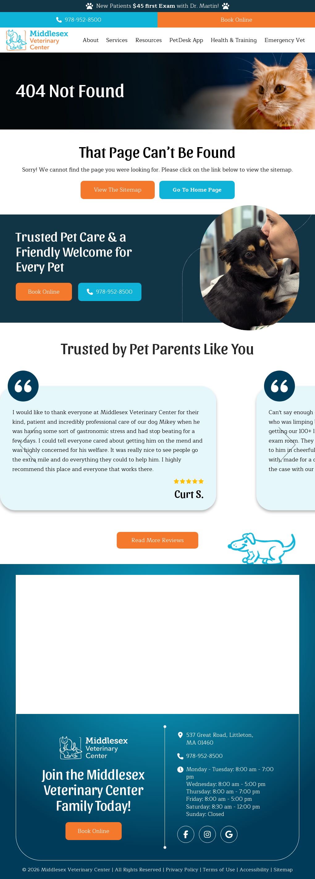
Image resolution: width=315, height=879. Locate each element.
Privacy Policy (182, 869)
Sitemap (283, 869)
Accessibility (254, 869)
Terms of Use (219, 869)
